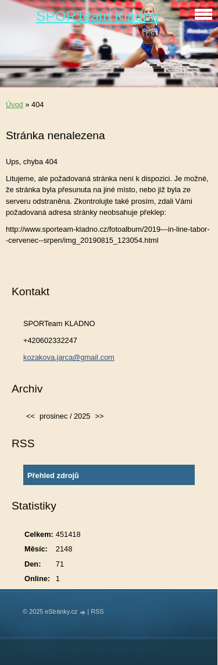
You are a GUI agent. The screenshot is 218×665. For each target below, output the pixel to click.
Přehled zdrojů (53, 475)
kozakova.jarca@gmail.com (69, 357)
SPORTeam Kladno (97, 16)
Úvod (14, 104)
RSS (97, 611)
